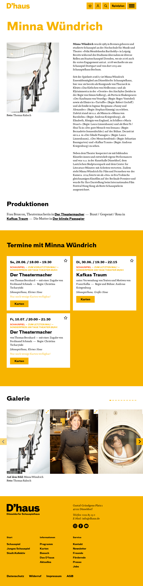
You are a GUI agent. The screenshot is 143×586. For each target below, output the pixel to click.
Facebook (80, 526)
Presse (77, 562)
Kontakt (78, 544)
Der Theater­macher (69, 214)
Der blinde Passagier (68, 218)
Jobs (76, 567)
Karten (19, 304)
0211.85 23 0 (88, 515)
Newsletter (79, 549)
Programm (46, 544)
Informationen (47, 537)
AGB (70, 576)
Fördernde (79, 558)
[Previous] (3, 441)
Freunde (78, 553)
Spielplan (118, 6)
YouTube (86, 526)
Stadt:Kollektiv (16, 553)
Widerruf (35, 576)
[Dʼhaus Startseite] (18, 6)
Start (9, 537)
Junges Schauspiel (18, 549)
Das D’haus (47, 558)
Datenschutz (15, 576)
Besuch (44, 553)
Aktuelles (45, 562)
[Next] (139, 441)
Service (77, 537)
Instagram (75, 526)
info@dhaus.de (91, 518)
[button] (90, 6)
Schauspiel (13, 544)
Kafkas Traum (17, 218)
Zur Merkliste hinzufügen (65, 260)
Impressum (54, 576)
